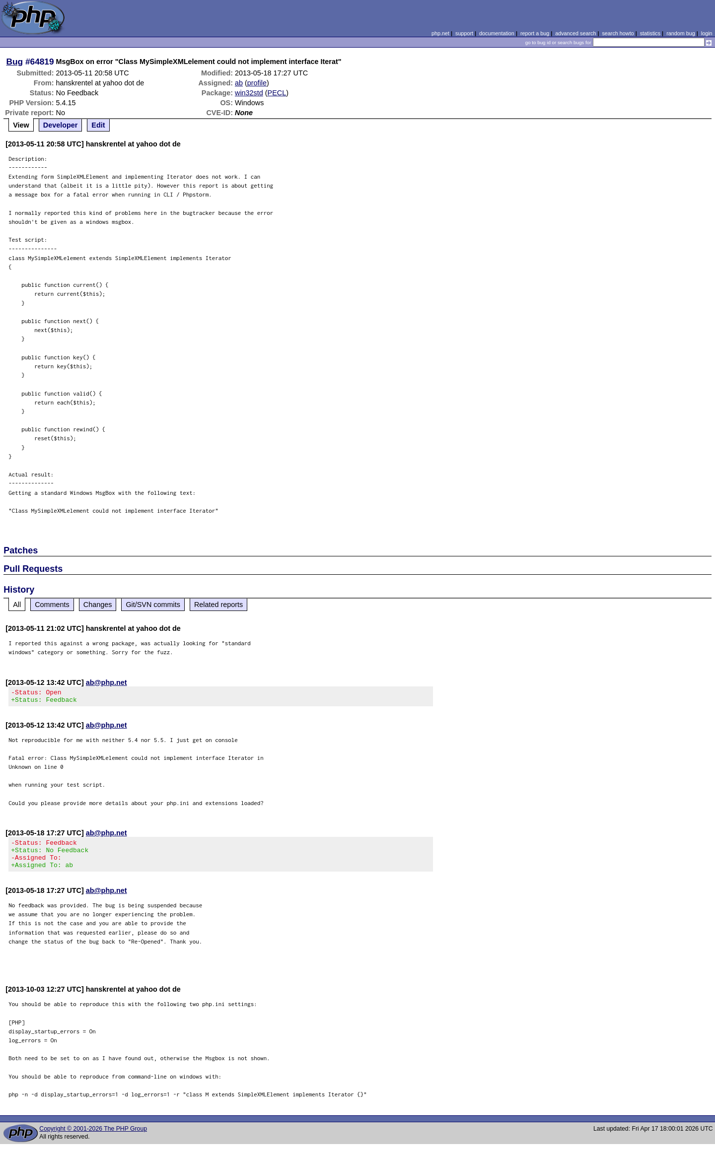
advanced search (575, 33)
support (464, 33)
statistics (650, 33)
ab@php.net (106, 682)
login (707, 33)
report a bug (534, 33)
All (17, 605)
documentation (496, 33)
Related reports (218, 605)
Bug (14, 62)
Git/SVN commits (153, 605)
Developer (60, 125)
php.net (440, 33)
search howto (618, 33)
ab (239, 83)
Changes (97, 605)
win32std (249, 93)
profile (257, 83)
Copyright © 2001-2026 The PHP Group (93, 1137)
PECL (277, 93)
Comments (52, 605)
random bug (680, 33)
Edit (98, 125)
